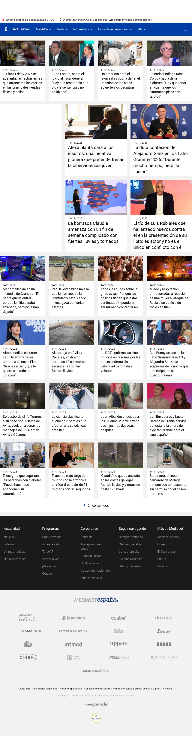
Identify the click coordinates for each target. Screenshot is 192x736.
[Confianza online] (96, 718)
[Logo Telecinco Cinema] (28, 657)
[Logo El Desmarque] (28, 631)
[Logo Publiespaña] (164, 657)
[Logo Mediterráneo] (96, 670)
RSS (159, 688)
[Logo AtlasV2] (119, 657)
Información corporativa (45, 688)
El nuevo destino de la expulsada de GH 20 (30, 19)
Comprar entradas (131, 537)
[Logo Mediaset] (96, 600)
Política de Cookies (122, 688)
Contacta (87, 537)
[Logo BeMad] (28, 644)
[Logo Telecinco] (73, 618)
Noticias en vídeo (15, 559)
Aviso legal (25, 688)
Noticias (9, 537)
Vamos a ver (50, 559)
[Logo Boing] (119, 631)
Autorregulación (91, 556)
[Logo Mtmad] (73, 644)
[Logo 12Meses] (73, 657)
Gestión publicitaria (144, 688)
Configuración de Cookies (97, 689)
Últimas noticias (14, 551)
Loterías (9, 544)
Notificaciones (90, 563)
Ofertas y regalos (130, 544)
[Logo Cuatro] (118, 618)
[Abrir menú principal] (186, 29)
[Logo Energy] (163, 631)
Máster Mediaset (92, 578)
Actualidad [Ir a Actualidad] (21, 29)
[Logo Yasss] (164, 644)
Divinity (162, 566)
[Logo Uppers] (118, 644)
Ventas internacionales (96, 570)
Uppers (162, 544)
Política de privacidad (71, 688)
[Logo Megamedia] (97, 704)
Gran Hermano (52, 537)
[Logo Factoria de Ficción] (73, 631)
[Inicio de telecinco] (5, 29)
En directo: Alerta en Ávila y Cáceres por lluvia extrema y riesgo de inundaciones (107, 19)
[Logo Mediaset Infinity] (28, 618)
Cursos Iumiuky (129, 551)
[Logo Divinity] (163, 618)
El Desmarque (166, 551)
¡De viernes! (49, 566)
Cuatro (161, 559)
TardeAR (47, 551)
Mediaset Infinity (168, 537)
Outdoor (47, 573)
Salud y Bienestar (130, 566)
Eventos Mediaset (130, 559)
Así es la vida (51, 544)
